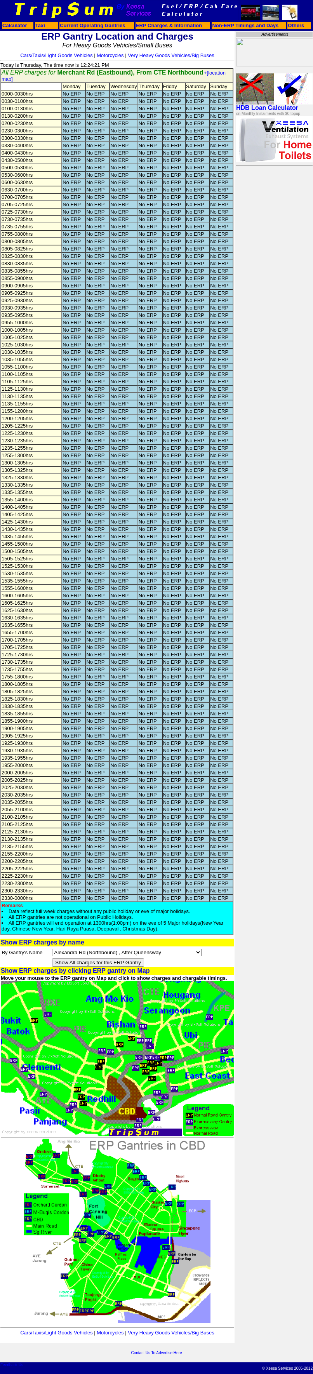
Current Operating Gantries (92, 25)
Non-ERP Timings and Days (245, 25)
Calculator (14, 25)
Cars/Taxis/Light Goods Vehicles (56, 55)
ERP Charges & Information (169, 25)
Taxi (40, 25)
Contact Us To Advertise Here (156, 1353)
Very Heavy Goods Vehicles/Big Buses (171, 55)
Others (296, 25)
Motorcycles (110, 55)
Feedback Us (11, 1365)
